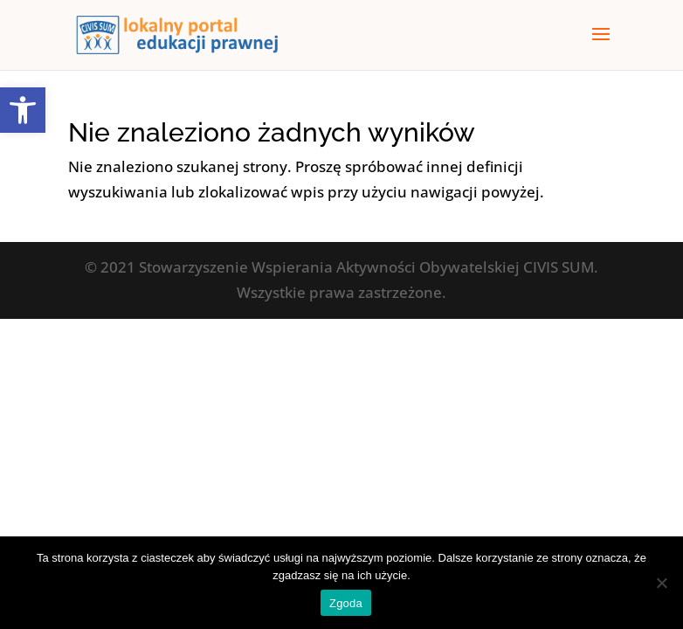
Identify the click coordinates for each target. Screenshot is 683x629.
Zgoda (345, 603)
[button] (22, 110)
